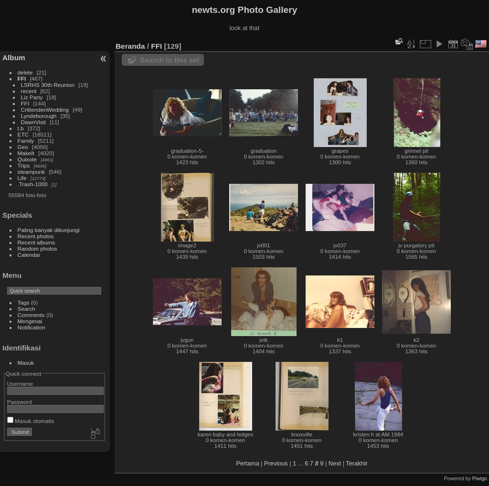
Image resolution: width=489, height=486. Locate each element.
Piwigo (479, 478)
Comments (31, 315)
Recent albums (36, 242)
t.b (21, 128)
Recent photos (36, 236)
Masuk (26, 362)
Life (22, 178)
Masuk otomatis (30, 421)
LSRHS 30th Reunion (48, 85)
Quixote (27, 159)
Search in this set (169, 60)
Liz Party (32, 97)
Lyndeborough (39, 116)
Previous (276, 463)
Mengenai (30, 321)
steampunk (31, 172)
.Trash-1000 (33, 184)
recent (29, 91)
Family (26, 140)
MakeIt (26, 153)
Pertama (247, 463)
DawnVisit (33, 122)
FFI (22, 78)
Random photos (37, 248)
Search (26, 309)
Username (20, 383)
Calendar (29, 255)
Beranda (130, 46)
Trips (24, 165)
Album (13, 57)
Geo (23, 147)
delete (25, 72)
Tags (24, 302)
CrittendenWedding (45, 109)
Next (335, 463)
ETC (23, 134)
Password (19, 402)
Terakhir (357, 463)
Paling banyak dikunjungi (49, 230)
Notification (31, 327)
